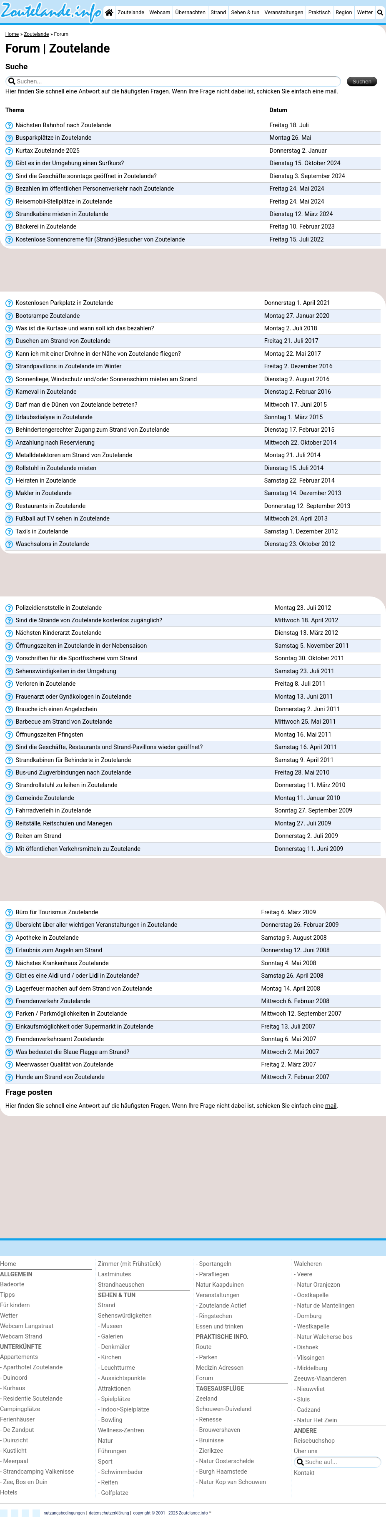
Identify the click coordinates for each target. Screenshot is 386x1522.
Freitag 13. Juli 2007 (288, 1026)
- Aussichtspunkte (121, 1378)
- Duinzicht (14, 1440)
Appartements (19, 1357)
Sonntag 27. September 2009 (313, 810)
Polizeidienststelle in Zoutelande (53, 608)
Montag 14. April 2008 (290, 988)
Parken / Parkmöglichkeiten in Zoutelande (66, 1014)
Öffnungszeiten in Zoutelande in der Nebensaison (76, 646)
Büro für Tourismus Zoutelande (51, 912)
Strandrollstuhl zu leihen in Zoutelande (61, 785)
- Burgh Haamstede (221, 1471)
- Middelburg (310, 1368)
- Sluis (302, 1399)
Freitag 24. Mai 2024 (297, 188)
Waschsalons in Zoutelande (47, 544)
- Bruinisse (210, 1440)
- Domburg (308, 1316)
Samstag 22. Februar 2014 (299, 480)
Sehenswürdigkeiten (125, 1315)
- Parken (207, 1357)
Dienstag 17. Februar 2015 (299, 429)
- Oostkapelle (311, 1295)
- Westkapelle (311, 1326)
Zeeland (206, 1398)
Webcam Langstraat (27, 1326)
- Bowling (110, 1420)
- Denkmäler (114, 1347)
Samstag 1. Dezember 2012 (301, 531)
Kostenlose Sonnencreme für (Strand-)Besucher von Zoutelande (95, 240)
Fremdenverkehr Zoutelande (47, 1001)
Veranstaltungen (284, 12)
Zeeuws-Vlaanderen (320, 1378)
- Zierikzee (209, 1450)
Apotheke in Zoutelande (42, 938)
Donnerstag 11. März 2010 (310, 785)
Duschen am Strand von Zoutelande (57, 341)
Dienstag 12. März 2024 (301, 214)
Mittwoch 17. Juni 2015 (295, 404)
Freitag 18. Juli (289, 125)
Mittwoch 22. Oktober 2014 (300, 442)
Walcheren (308, 1264)
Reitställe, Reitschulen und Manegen (58, 824)
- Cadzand (307, 1410)
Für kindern (15, 1305)
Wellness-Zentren (121, 1430)
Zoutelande (131, 12)
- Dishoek (306, 1347)
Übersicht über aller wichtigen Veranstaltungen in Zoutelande (91, 925)
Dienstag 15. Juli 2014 (293, 468)
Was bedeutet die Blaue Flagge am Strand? (67, 1052)
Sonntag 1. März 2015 (293, 417)
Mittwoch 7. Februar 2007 (295, 1077)
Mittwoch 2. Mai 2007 (290, 1052)
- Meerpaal (14, 1461)
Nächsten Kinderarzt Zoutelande (53, 633)
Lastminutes (114, 1274)
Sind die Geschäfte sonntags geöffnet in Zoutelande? (81, 176)
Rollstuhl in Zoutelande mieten (51, 468)
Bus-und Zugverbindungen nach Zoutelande (68, 773)
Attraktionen (114, 1388)
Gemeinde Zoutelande (39, 798)
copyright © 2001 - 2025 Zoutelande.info (170, 1512)
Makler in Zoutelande (38, 493)
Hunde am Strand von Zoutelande (55, 1077)
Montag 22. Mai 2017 (292, 353)
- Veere (303, 1274)
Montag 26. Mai (290, 137)
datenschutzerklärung (109, 1512)
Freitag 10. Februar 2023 (302, 226)
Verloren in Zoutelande (40, 684)
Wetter (365, 12)
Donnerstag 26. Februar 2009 (299, 924)
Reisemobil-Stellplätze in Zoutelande (59, 202)
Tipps (7, 1294)
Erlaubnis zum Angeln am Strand (54, 950)
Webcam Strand (21, 1336)
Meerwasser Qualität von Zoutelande (59, 1065)
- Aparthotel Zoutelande (31, 1367)
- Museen (110, 1326)
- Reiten (108, 1482)
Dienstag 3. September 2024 (307, 176)
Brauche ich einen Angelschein (51, 709)
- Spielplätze (114, 1399)
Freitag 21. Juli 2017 (291, 341)
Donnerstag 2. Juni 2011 (307, 709)
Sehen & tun (245, 12)
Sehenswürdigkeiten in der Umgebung (60, 671)
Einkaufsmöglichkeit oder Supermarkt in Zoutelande (79, 1027)
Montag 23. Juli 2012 (303, 607)
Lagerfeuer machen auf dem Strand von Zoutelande (79, 989)
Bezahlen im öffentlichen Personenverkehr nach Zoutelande (89, 189)
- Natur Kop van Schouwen (231, 1482)
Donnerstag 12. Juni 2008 (295, 950)
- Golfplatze (113, 1493)
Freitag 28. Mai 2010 (302, 772)
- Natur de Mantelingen (324, 1305)
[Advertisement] (193, 270)
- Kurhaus (12, 1388)
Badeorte (12, 1284)
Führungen (112, 1451)
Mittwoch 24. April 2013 (296, 518)
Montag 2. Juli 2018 (290, 328)
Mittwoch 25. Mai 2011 (305, 721)
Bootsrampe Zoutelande (42, 316)
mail (330, 91)
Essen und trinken (219, 1326)
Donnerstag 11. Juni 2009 (309, 849)
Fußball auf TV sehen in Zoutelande (57, 519)
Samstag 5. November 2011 (312, 645)
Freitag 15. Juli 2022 (297, 239)
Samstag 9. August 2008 (293, 937)
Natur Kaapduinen (220, 1284)
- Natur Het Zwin (315, 1420)
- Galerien (110, 1336)
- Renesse (209, 1419)
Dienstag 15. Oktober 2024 (305, 163)
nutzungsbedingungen (64, 1512)
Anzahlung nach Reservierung (50, 443)
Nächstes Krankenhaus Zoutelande (57, 963)
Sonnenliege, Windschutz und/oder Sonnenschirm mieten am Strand (101, 379)
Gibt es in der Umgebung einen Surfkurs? (64, 163)
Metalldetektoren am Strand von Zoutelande (68, 455)
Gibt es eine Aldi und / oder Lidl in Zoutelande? (72, 976)
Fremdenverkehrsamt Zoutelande (54, 1039)
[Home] (109, 12)
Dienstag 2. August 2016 (297, 379)
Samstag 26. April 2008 (292, 975)
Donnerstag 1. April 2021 (297, 303)
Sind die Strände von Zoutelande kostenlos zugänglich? (84, 620)
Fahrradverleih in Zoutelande (48, 811)
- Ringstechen (214, 1316)
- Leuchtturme (116, 1367)
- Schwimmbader (120, 1472)
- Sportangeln (213, 1264)
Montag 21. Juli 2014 (292, 455)
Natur (105, 1440)
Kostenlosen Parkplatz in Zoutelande (59, 303)
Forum (204, 1378)
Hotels (9, 1492)
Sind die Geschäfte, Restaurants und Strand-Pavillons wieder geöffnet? (104, 747)
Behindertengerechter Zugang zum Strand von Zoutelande (87, 430)
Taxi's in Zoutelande (36, 532)
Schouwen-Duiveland (223, 1409)
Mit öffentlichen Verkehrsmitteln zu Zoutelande (72, 849)
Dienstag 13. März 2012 (306, 632)
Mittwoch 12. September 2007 (301, 1013)
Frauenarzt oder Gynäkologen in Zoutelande (68, 697)
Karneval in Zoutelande (41, 392)
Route (203, 1347)
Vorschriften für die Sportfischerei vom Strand (71, 658)
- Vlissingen (309, 1357)
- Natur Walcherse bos (323, 1337)
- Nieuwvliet (309, 1389)
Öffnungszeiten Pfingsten (44, 735)
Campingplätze (20, 1409)
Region (344, 12)
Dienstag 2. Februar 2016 (297, 391)
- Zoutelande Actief (221, 1305)
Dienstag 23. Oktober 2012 (299, 544)
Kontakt (304, 1473)
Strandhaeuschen (121, 1284)
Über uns (306, 1451)
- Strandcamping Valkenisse (37, 1471)
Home (8, 1264)
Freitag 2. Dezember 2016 (298, 366)
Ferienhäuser (17, 1419)
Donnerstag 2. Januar (298, 150)
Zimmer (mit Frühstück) (129, 1264)
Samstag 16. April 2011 (306, 747)
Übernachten (190, 12)
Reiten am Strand (33, 836)
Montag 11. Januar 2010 (307, 798)
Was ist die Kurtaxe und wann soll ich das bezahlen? (79, 328)
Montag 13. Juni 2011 (304, 696)
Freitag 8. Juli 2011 (300, 683)
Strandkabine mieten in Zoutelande (56, 214)
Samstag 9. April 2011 (304, 760)
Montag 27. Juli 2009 (303, 823)
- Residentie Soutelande (31, 1398)
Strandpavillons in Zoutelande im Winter (63, 366)
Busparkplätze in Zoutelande (48, 138)
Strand (218, 12)
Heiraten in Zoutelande (40, 481)
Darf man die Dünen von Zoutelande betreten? (71, 405)
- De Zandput (17, 1430)
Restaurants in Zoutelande (45, 506)
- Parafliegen (212, 1274)
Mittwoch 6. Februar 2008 (295, 1001)
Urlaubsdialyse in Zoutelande (49, 417)
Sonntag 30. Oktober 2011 (309, 658)
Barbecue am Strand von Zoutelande (59, 722)
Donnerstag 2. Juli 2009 (306, 836)
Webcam (159, 12)
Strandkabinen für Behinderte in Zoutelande (68, 760)
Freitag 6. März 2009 (288, 912)
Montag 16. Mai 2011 (303, 734)
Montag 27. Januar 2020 (297, 315)
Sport (105, 1461)
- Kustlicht (13, 1450)
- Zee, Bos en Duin (24, 1482)
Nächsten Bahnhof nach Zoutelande (58, 125)
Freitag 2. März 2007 (288, 1064)
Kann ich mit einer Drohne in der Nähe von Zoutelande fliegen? (93, 354)
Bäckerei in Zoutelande (40, 227)
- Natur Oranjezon (317, 1284)
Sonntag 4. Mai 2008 (288, 963)
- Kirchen (109, 1357)
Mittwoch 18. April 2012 (306, 620)
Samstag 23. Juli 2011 (304, 671)
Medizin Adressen (219, 1367)
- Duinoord (14, 1377)
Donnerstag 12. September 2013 (307, 506)
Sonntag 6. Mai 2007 (288, 1039)
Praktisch (319, 12)
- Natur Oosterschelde (225, 1461)
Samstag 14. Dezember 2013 (302, 493)
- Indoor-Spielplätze (123, 1409)
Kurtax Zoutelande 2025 (42, 151)
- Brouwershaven (218, 1430)
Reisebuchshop (314, 1440)
